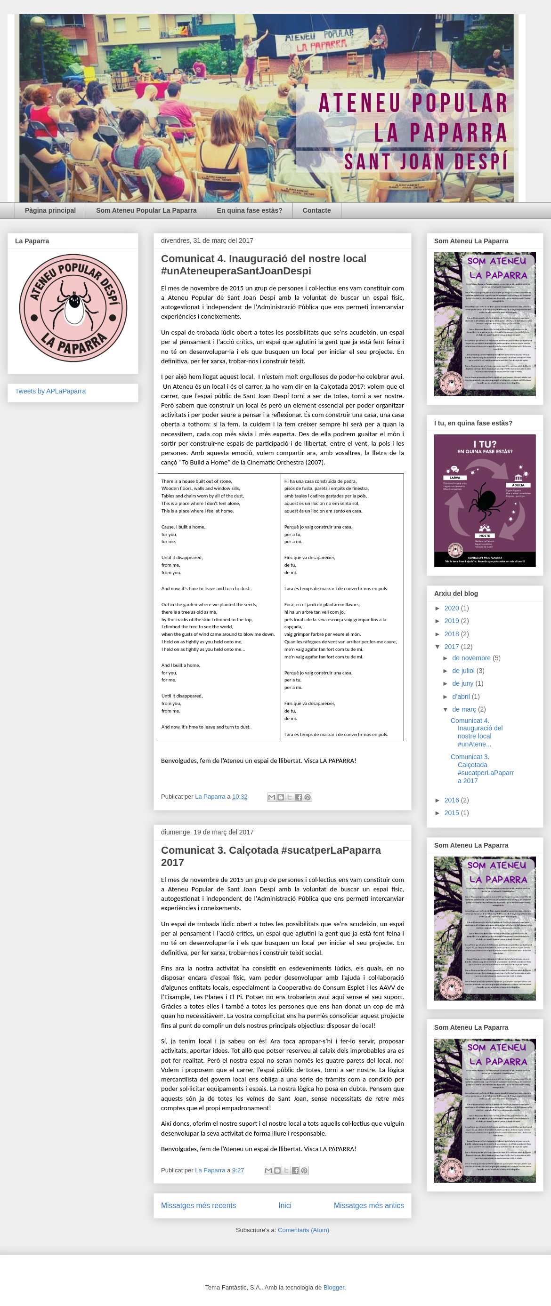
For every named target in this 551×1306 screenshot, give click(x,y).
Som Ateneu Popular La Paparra (146, 210)
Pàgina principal (50, 210)
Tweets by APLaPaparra (50, 391)
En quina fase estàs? (250, 210)
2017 (453, 646)
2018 (453, 634)
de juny (463, 683)
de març (465, 709)
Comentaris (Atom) (303, 1230)
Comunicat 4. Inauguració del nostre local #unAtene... (477, 732)
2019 (453, 621)
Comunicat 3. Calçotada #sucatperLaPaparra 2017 (482, 768)
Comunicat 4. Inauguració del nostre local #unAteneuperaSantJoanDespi (263, 265)
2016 (453, 800)
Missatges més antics (369, 1206)
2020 (453, 608)
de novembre (472, 658)
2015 (453, 813)
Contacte (317, 210)
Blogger (334, 1287)
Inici (285, 1206)
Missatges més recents (198, 1206)
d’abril (461, 696)
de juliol (464, 670)
